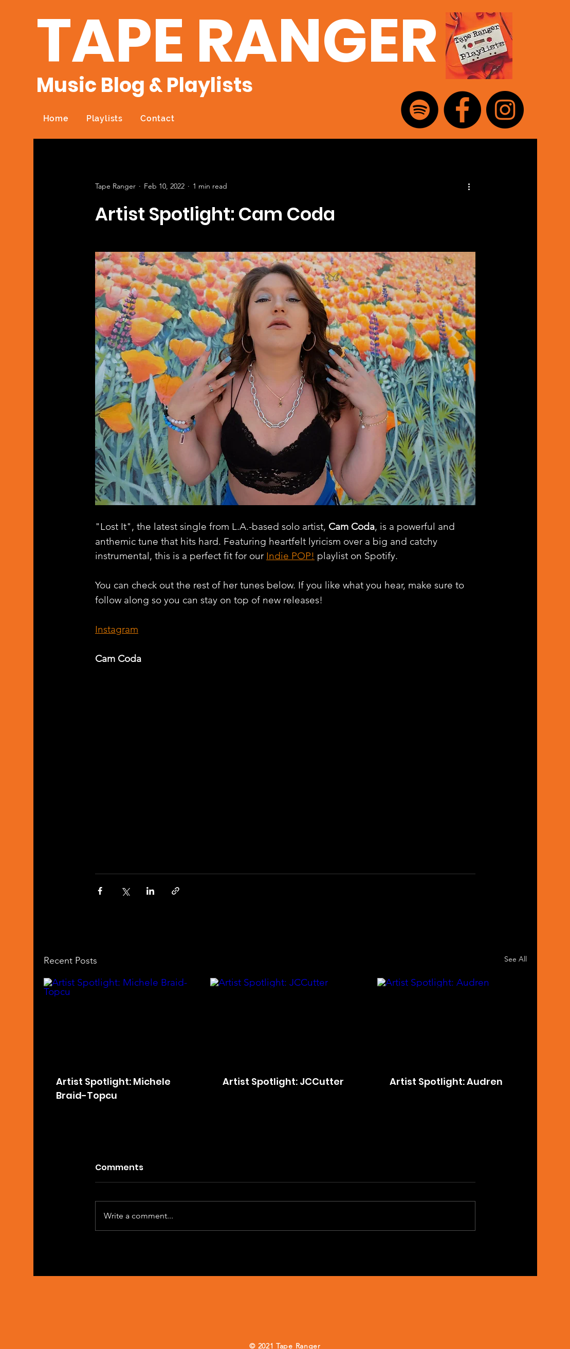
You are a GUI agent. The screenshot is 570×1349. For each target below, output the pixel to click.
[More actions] (469, 186)
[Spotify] (419, 109)
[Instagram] (505, 109)
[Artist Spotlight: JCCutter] (285, 1020)
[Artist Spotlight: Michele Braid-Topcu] (118, 1020)
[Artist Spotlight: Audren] (452, 1020)
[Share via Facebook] (100, 891)
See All (515, 959)
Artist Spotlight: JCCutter (283, 1081)
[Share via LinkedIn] (150, 891)
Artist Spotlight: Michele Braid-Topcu (113, 1088)
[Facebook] (462, 109)
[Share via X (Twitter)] (125, 891)
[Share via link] (175, 891)
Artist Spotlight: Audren (446, 1081)
